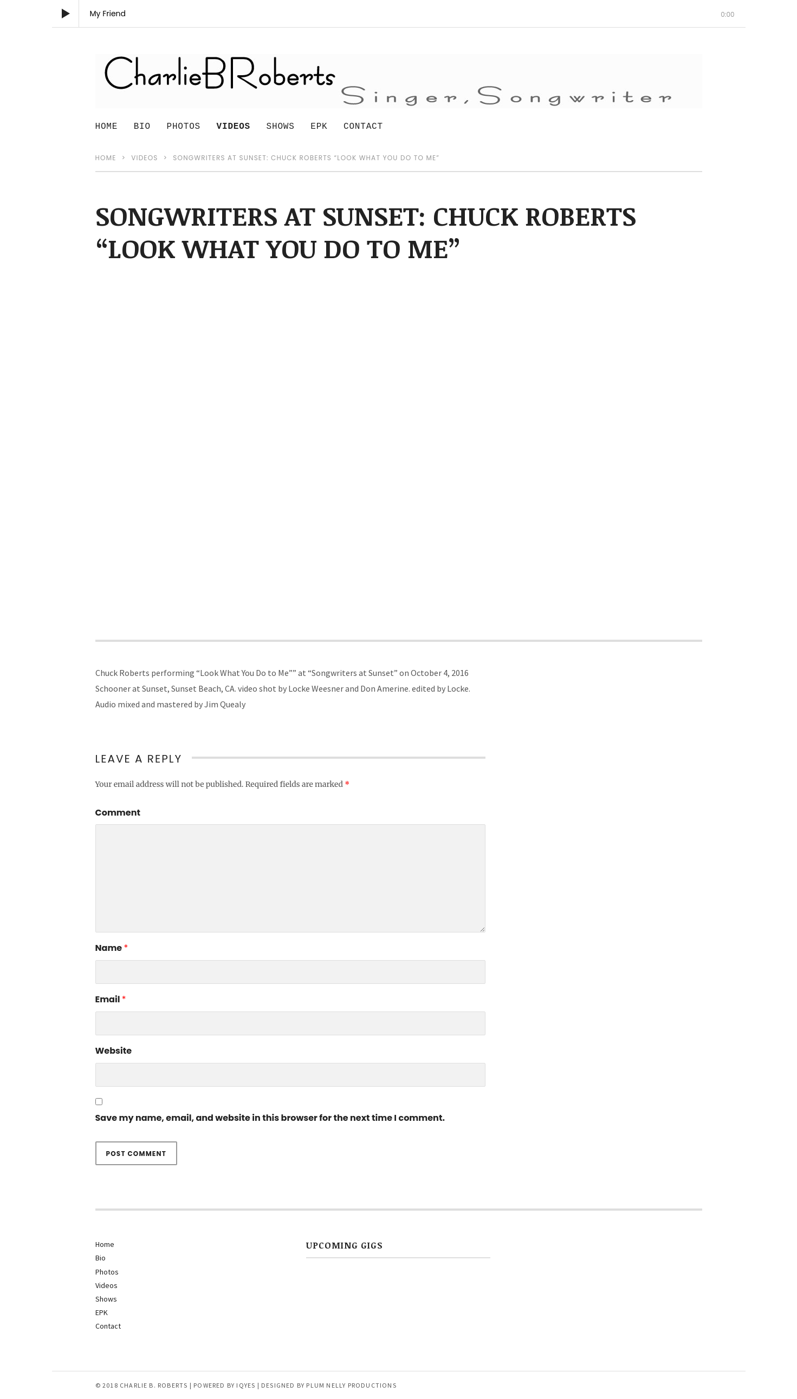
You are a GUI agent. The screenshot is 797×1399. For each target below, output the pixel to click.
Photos (183, 127)
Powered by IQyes (224, 1385)
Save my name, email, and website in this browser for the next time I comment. (270, 1118)
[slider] (399, 27)
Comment (117, 812)
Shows (281, 127)
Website (113, 1051)
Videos (233, 127)
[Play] (65, 13)
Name (111, 948)
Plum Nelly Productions (351, 1385)
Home (106, 127)
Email (110, 999)
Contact (363, 127)
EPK (318, 127)
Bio (142, 127)
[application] (399, 13)
